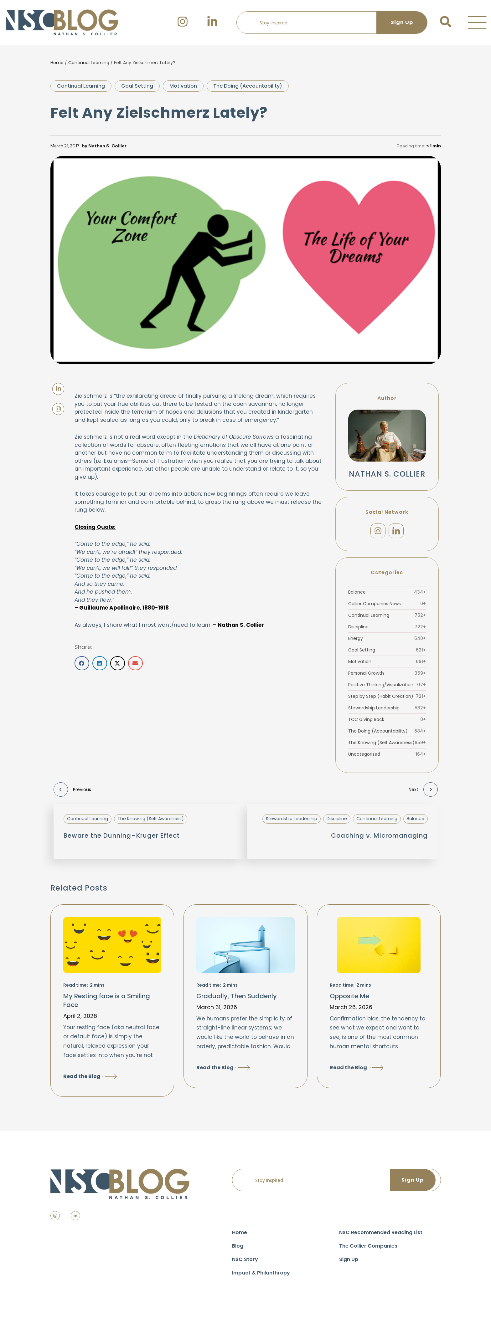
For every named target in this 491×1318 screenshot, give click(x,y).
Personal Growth (387, 676)
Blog (237, 1249)
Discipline (387, 630)
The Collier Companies (368, 1249)
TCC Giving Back (387, 723)
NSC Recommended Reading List (380, 1235)
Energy (387, 642)
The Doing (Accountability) (247, 85)
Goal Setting (137, 85)
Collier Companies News (387, 607)
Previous (72, 793)
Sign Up (348, 1262)
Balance (387, 595)
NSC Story (245, 1262)
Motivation (183, 85)
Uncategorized (387, 757)
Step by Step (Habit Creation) (387, 699)
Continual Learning (88, 62)
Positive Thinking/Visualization (387, 688)
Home (57, 62)
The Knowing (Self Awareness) (387, 746)
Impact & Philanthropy (261, 1276)
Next (423, 793)
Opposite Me (349, 999)
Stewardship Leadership (387, 711)
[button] (477, 22)
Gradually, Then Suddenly (236, 999)
